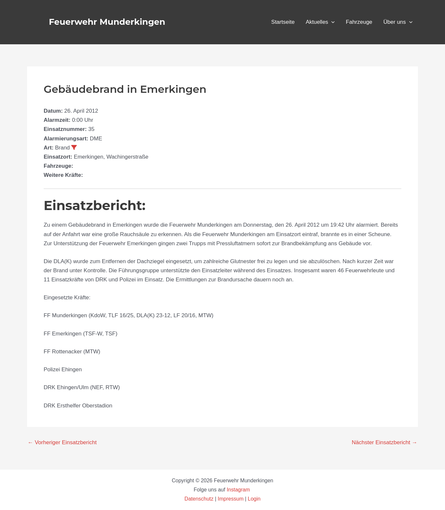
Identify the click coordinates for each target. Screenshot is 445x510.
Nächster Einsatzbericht (384, 442)
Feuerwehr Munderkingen (107, 22)
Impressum (230, 499)
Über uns (397, 22)
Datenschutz (199, 499)
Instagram (239, 489)
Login (254, 499)
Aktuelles (320, 22)
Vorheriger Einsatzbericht (62, 442)
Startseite (283, 22)
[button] (331, 22)
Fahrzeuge (359, 22)
